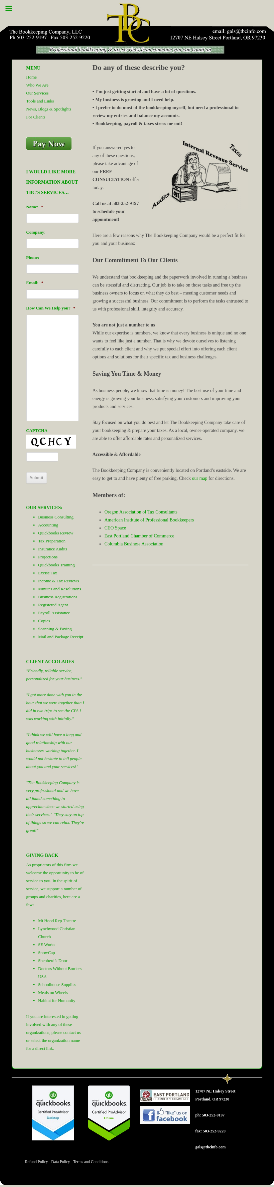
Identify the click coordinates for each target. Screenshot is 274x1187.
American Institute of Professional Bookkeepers (149, 519)
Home (31, 77)
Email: (35, 282)
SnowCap (46, 952)
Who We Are (37, 85)
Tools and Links (40, 101)
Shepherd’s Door (53, 960)
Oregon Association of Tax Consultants (141, 511)
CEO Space (115, 527)
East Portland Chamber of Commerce (139, 535)
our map (199, 478)
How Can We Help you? (50, 307)
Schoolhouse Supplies (57, 984)
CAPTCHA (37, 430)
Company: (36, 232)
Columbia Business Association (133, 543)
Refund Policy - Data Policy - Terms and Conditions (66, 1161)
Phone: (32, 257)
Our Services (37, 93)
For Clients (36, 116)
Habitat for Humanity (56, 1000)
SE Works (47, 944)
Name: (34, 206)
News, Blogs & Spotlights (48, 108)
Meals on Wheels (53, 992)
